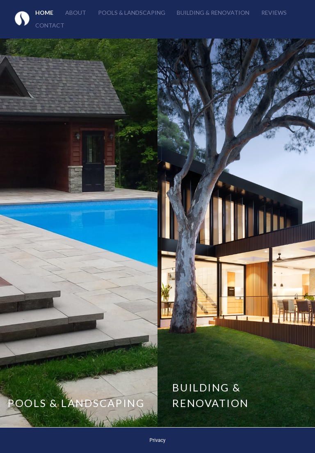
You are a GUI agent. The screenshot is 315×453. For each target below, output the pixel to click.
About (75, 12)
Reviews (274, 12)
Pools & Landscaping (131, 12)
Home (44, 12)
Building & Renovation (213, 12)
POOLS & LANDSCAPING (76, 403)
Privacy (158, 440)
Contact (49, 25)
